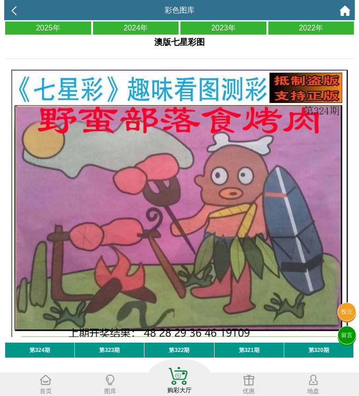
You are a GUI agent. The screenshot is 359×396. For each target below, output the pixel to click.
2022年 (311, 28)
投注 (346, 311)
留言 (346, 335)
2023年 (223, 28)
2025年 (48, 28)
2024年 (135, 28)
